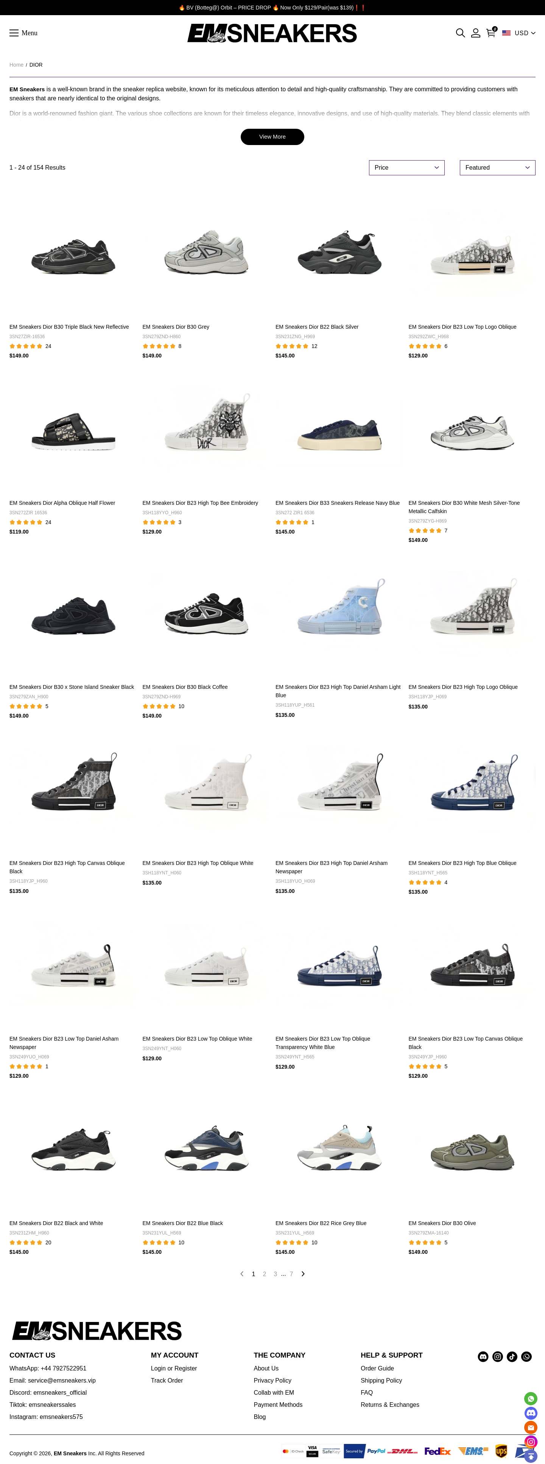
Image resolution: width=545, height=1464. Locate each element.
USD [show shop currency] (522, 33)
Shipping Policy (381, 1381)
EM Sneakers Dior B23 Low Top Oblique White (197, 1040)
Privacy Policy (272, 1381)
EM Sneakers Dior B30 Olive (442, 1224)
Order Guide (377, 1369)
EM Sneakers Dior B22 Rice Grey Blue (321, 1224)
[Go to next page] (303, 1275)
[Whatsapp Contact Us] (530, 1398)
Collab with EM (274, 1394)
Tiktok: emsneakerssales (42, 1406)
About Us (266, 1369)
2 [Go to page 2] (264, 1275)
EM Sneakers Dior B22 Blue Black (183, 1224)
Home (16, 65)
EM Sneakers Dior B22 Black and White (56, 1224)
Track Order (167, 1381)
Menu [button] (29, 32)
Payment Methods (278, 1406)
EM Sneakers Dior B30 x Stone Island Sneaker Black (71, 688)
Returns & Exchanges (390, 1406)
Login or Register (174, 1369)
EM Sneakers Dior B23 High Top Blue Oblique (463, 864)
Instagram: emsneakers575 (46, 1418)
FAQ (367, 1394)
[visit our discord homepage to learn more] (483, 1357)
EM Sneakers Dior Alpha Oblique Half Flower (62, 504)
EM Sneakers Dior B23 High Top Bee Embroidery (200, 504)
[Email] (530, 1427)
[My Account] (475, 32)
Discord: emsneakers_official (48, 1394)
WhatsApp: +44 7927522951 (47, 1369)
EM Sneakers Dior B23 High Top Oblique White (198, 864)
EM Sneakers (27, 89)
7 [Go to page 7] (291, 1275)
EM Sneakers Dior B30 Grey (176, 328)
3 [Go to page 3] (275, 1275)
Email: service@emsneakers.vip (52, 1381)
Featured (478, 168)
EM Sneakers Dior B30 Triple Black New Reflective (69, 328)
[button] (460, 32)
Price (381, 168)
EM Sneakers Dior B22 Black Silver (317, 328)
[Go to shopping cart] (490, 32)
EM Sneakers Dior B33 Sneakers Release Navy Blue (338, 504)
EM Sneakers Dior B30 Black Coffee (185, 688)
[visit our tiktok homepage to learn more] (512, 1357)
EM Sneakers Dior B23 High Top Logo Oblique (463, 688)
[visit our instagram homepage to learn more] (497, 1357)
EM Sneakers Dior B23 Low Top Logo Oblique (463, 328)
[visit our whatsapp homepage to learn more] (526, 1357)
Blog (260, 1418)
